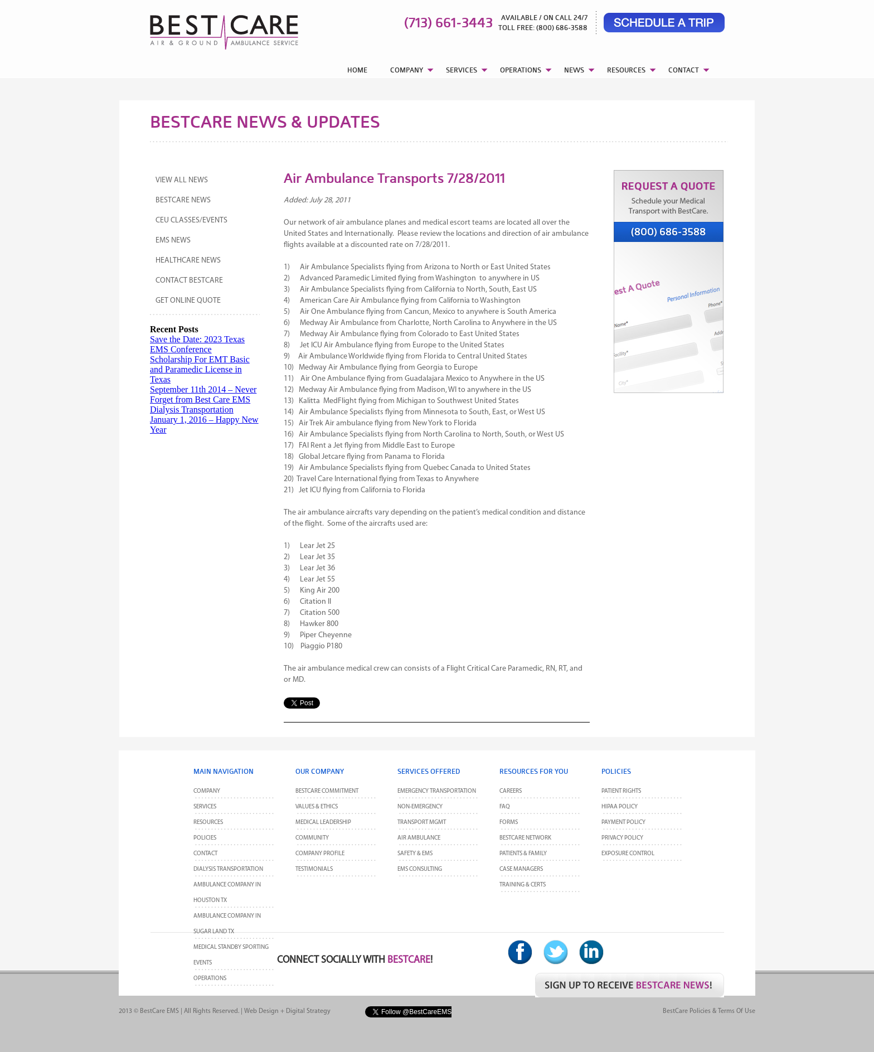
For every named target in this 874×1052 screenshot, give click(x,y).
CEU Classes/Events (191, 220)
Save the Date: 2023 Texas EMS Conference (197, 344)
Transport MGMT (421, 823)
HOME (357, 70)
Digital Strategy (308, 1011)
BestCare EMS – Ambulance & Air (209, 28)
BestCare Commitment (326, 791)
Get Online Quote (188, 301)
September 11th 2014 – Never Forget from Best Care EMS (203, 394)
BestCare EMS (159, 1011)
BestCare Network (525, 838)
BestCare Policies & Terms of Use (709, 1011)
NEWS (574, 70)
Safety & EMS (415, 854)
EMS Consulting (419, 869)
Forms (508, 823)
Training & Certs (522, 885)
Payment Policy (623, 823)
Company (206, 791)
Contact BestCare (189, 281)
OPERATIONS (520, 70)
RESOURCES (626, 70)
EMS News (173, 240)
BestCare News (183, 200)
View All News (182, 180)
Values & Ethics (316, 807)
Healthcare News (188, 260)
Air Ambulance (418, 838)
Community (312, 838)
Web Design (261, 1011)
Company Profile (319, 854)
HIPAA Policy (619, 807)
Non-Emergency (420, 807)
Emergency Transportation (436, 791)
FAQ (504, 807)
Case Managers (521, 869)
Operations (209, 979)
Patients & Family (523, 854)
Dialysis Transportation (192, 409)
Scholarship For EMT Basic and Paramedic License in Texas (200, 369)
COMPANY (406, 70)
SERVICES (461, 70)
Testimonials (314, 869)
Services (204, 807)
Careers (510, 791)
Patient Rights (621, 791)
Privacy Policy (622, 838)
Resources (208, 823)
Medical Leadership (323, 823)
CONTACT (683, 70)
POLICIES (204, 838)
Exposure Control (627, 854)
